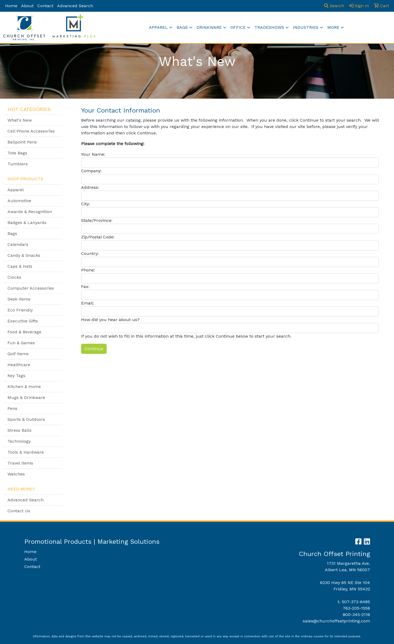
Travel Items (20, 463)
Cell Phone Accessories (31, 131)
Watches (16, 474)
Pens (12, 408)
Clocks (14, 277)
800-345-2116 (356, 614)
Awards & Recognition (29, 211)
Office (238, 27)
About (27, 5)
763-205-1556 (356, 608)
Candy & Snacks (23, 255)
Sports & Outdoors (26, 419)
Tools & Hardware (25, 452)
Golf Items (18, 353)
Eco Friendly (20, 310)
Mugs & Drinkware (26, 397)
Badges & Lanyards (26, 222)
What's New (19, 120)
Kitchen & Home (24, 386)
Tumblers (17, 163)
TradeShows (269, 27)
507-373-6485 (356, 601)
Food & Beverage (24, 331)
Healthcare (18, 364)
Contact (45, 5)
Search (334, 5)
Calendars (17, 244)
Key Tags (16, 375)
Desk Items (18, 299)
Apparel (158, 27)
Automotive (19, 200)
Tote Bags (17, 152)
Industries (306, 27)
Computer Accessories (30, 288)
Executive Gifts (22, 320)
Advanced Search (75, 5)
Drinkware (209, 27)
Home (11, 5)
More (333, 27)
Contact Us (18, 510)
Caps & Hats (19, 266)
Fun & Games (21, 342)
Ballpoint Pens (22, 142)
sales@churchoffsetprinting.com (336, 620)
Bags (182, 27)
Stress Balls (19, 430)
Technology (19, 441)
